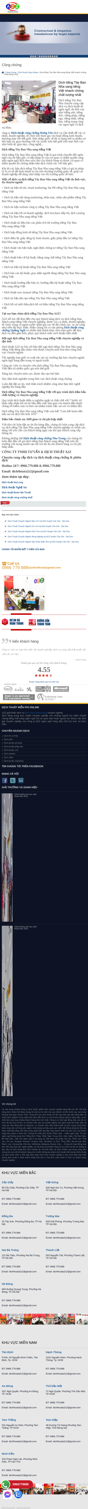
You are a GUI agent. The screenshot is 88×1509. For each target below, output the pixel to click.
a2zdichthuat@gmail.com (44, 567)
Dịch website (9, 754)
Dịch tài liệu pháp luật (13, 746)
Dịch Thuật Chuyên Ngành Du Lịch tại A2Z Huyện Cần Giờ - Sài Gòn (38, 526)
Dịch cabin (8, 757)
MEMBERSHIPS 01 (8, 689)
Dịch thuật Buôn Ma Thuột (16, 492)
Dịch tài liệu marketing (14, 761)
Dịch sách (8, 739)
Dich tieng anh (12, 7)
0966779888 (21, 1484)
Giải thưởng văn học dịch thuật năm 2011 (25, 795)
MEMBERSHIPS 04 (43, 689)
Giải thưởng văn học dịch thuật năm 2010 (25, 928)
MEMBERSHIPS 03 (29, 689)
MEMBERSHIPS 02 (19, 689)
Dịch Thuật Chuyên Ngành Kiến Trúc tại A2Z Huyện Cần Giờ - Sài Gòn (39, 531)
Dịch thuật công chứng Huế (17, 497)
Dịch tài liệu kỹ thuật (13, 743)
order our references (42, 621)
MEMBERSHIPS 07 (50, 697)
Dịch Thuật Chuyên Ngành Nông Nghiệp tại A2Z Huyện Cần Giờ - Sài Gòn (40, 536)
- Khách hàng (80, 660)
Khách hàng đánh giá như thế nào (44, 682)
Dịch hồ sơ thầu (11, 736)
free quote (15, 621)
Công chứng (10, 72)
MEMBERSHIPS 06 (19, 697)
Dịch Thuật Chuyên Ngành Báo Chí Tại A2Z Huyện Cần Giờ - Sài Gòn (38, 521)
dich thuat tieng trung (36, 712)
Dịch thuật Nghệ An (14, 487)
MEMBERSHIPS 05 (61, 689)
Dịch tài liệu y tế (11, 750)
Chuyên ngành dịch (16, 730)
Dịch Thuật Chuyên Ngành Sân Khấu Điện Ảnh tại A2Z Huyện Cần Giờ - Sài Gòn (43, 542)
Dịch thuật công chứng (28, 72)
